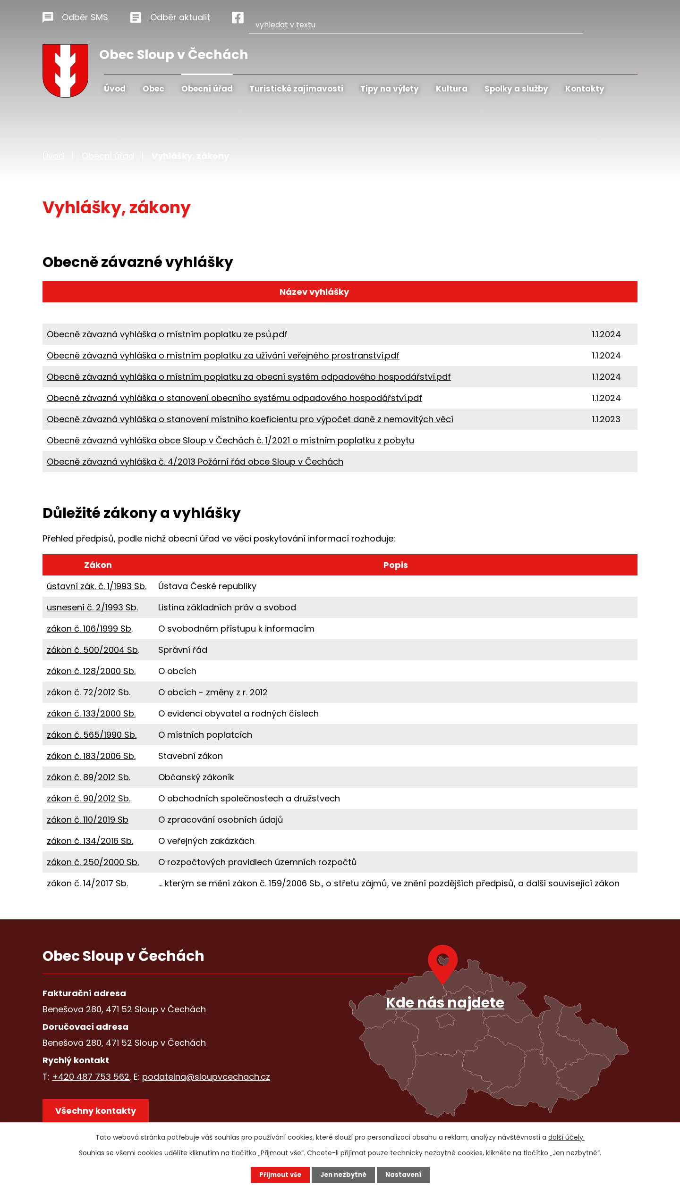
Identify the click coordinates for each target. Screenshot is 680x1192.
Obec (153, 88)
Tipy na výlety (389, 88)
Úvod (115, 88)
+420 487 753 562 (90, 1077)
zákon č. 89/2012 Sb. (88, 777)
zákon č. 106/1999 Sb (89, 628)
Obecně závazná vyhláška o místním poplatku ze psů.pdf (167, 334)
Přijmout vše (277, 1174)
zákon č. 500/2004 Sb (92, 650)
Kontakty (584, 88)
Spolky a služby (516, 88)
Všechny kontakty (99, 1114)
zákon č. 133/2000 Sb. (91, 713)
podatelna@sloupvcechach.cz (206, 1077)
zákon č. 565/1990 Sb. (91, 735)
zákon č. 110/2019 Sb (87, 819)
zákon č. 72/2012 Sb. (88, 692)
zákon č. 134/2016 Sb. (90, 841)
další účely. (566, 1137)
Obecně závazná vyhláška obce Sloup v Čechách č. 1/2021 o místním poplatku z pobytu (230, 440)
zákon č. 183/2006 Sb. (91, 756)
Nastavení (406, 1174)
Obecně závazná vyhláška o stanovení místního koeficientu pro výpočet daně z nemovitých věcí (250, 419)
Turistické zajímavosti (296, 88)
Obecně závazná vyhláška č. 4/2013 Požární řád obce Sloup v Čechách (195, 461)
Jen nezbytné (343, 1174)
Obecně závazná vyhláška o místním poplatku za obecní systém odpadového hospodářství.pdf (249, 377)
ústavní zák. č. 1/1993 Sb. (96, 586)
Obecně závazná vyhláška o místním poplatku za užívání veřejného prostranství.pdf (223, 355)
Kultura (452, 88)
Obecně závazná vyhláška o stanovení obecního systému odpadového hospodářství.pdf (234, 398)
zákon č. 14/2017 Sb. (87, 883)
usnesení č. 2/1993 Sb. (92, 607)
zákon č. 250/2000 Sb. (93, 862)
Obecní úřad (207, 88)
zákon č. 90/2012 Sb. (88, 798)
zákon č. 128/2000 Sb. (91, 671)
